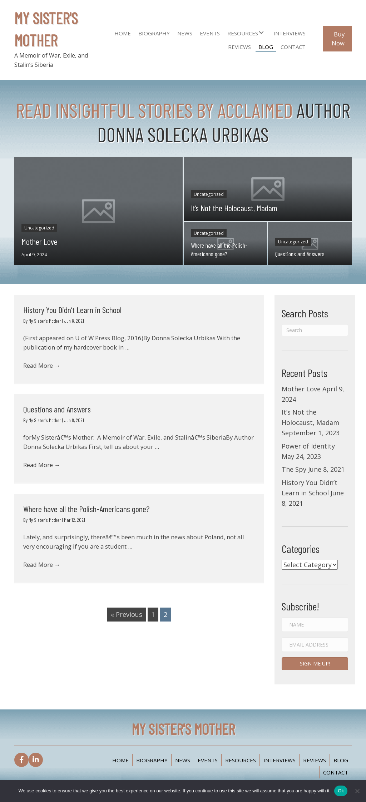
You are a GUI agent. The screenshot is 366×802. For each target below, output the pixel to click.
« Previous (126, 614)
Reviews (314, 760)
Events (208, 760)
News (182, 760)
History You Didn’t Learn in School (72, 310)
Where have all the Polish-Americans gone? (86, 509)
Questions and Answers (57, 409)
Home (120, 760)
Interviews (279, 760)
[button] (261, 32)
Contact (335, 772)
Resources (240, 760)
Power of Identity (308, 446)
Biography (152, 760)
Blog (340, 760)
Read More (43, 369)
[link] (123, 32)
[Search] (315, 330)
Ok (341, 790)
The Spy (294, 469)
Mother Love (301, 389)
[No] (357, 790)
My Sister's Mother (45, 321)
